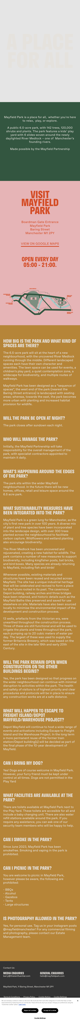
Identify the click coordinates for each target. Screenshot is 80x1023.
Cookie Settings (60, 997)
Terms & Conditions (12, 997)
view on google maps (40, 244)
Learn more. (22, 1004)
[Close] (77, 1000)
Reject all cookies (30, 1010)
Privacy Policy (29, 997)
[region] (40, 1010)
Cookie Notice (44, 997)
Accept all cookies (50, 1010)
